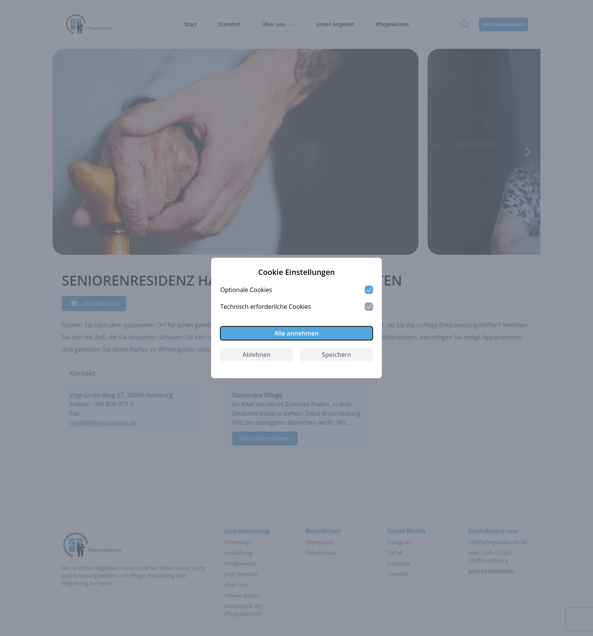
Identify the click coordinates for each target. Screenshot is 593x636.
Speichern (336, 354)
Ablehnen (256, 354)
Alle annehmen (296, 333)
